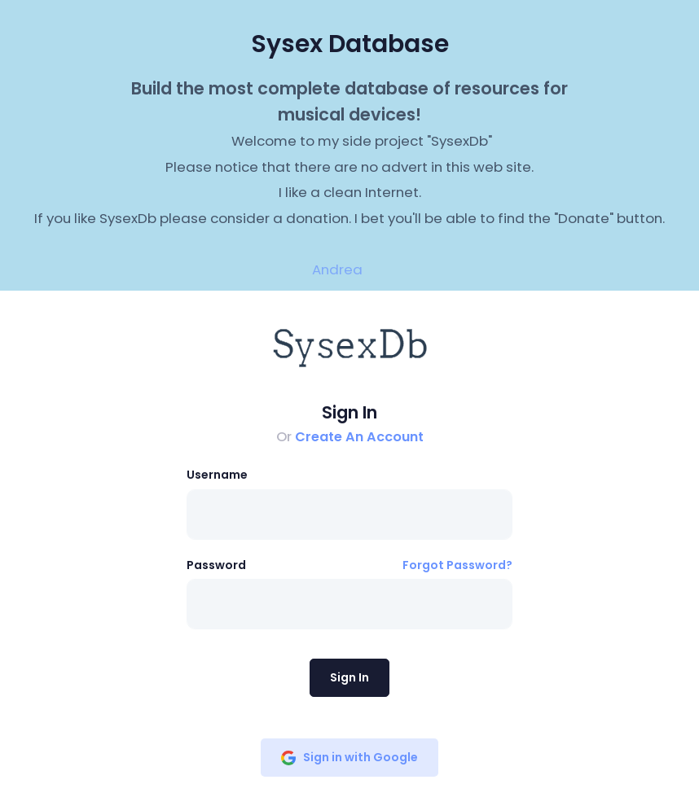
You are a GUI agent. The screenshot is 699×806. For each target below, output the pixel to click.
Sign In (349, 677)
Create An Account (359, 436)
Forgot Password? (457, 565)
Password (216, 565)
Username (217, 475)
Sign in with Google (349, 757)
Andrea (337, 269)
